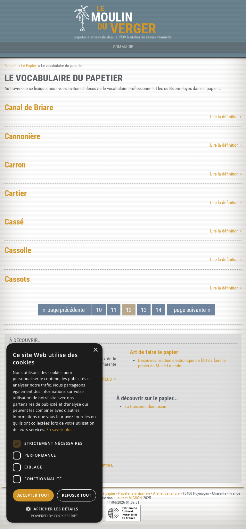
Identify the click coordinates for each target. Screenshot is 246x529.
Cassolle (17, 250)
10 (99, 309)
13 (144, 309)
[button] (54, 509)
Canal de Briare (28, 107)
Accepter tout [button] (33, 495)
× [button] (95, 350)
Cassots (17, 279)
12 (129, 309)
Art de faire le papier (154, 352)
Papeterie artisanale (134, 493)
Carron (15, 164)
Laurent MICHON (129, 498)
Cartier (15, 193)
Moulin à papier (103, 493)
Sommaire (123, 47)
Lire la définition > (226, 116)
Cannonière (22, 136)
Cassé (14, 221)
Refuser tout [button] (76, 495)
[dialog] (54, 433)
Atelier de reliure (166, 493)
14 (158, 309)
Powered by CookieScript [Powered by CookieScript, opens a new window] (54, 515)
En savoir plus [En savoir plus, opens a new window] (59, 429)
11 (114, 309)
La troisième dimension (145, 406)
